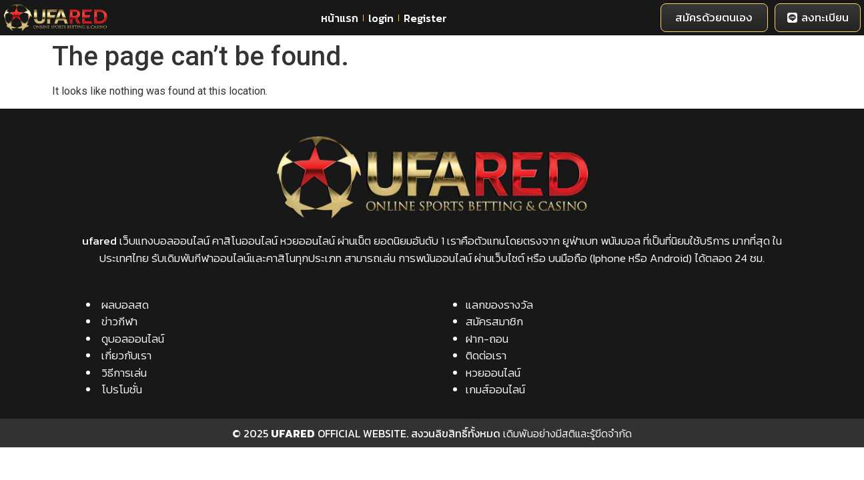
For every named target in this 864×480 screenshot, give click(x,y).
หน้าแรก (339, 18)
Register (425, 18)
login (381, 18)
